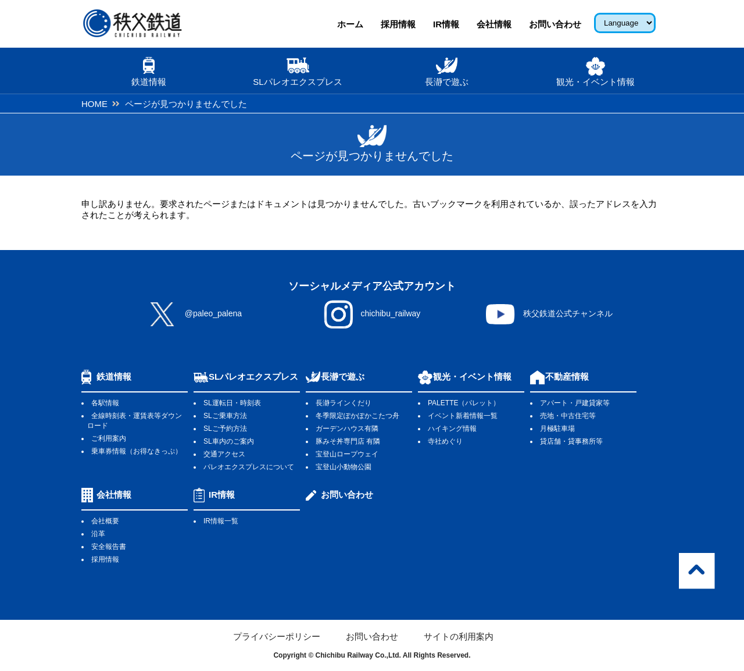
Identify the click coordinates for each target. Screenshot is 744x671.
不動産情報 (567, 376)
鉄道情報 (113, 376)
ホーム (350, 24)
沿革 (98, 534)
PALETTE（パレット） (464, 403)
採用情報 (398, 24)
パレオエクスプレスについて (248, 467)
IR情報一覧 (220, 521)
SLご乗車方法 (225, 416)
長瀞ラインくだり (343, 403)
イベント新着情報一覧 (463, 416)
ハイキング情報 (452, 428)
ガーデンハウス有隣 (347, 428)
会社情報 (494, 24)
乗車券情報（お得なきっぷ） (136, 451)
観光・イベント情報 (472, 376)
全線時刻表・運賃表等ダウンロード (134, 421)
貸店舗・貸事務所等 (571, 441)
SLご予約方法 (225, 428)
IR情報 (446, 24)
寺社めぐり (445, 441)
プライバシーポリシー (276, 636)
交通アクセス (224, 454)
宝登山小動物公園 (343, 467)
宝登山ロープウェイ (347, 454)
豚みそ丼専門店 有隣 (348, 441)
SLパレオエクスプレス (253, 376)
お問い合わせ (555, 24)
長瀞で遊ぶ (342, 376)
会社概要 (105, 521)
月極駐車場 (557, 428)
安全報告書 (108, 546)
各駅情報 (105, 403)
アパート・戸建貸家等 (575, 403)
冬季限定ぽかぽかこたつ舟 (357, 416)
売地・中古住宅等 (568, 416)
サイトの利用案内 (458, 636)
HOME (94, 104)
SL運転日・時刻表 (232, 403)
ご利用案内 (108, 438)
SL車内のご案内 (228, 441)
